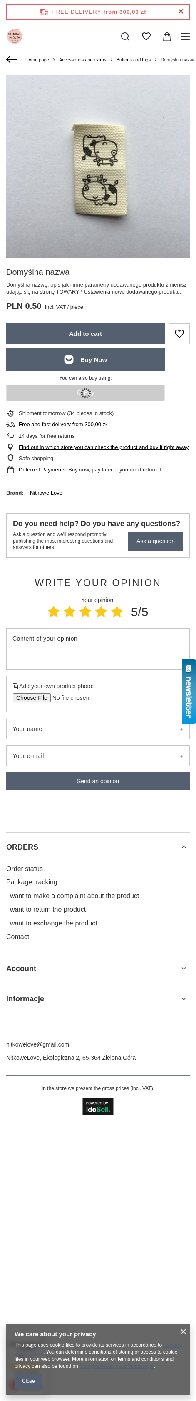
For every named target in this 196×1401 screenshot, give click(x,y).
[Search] (125, 36)
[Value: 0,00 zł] (166, 36)
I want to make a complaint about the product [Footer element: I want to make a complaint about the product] (72, 1168)
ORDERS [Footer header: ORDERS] (22, 1119)
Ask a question (155, 541)
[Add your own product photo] (68, 697)
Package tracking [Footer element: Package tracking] (31, 1154)
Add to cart (85, 333)
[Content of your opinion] (98, 649)
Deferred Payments (42, 469)
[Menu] (186, 36)
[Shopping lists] (146, 36)
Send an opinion (98, 781)
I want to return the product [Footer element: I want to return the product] (46, 1181)
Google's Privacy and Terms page (116, 1366)
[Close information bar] (181, 12)
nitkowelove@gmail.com (37, 1317)
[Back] (12, 59)
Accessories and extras (83, 59)
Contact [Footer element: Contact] (17, 1209)
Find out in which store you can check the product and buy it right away (104, 447)
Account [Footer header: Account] (21, 1241)
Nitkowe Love (46, 493)
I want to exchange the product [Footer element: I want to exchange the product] (51, 1195)
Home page (37, 59)
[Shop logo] (14, 36)
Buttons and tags (134, 59)
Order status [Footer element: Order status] (24, 1141)
